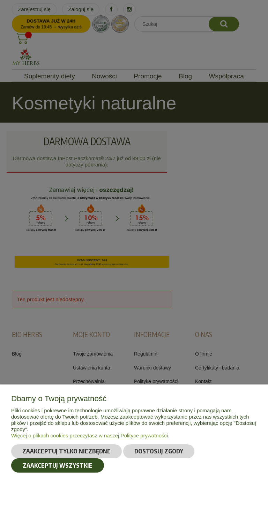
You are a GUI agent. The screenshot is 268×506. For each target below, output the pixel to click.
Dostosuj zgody (158, 451)
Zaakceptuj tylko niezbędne (66, 451)
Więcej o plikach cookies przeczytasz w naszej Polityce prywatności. (90, 435)
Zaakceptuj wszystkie (57, 465)
